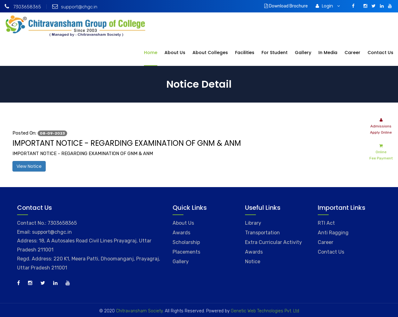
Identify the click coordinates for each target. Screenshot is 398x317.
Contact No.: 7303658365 (47, 223)
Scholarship (186, 242)
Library (253, 223)
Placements (186, 252)
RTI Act (326, 223)
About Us (174, 52)
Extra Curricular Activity (273, 242)
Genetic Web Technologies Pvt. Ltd (264, 311)
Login (328, 6)
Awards (181, 233)
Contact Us (380, 52)
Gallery (303, 52)
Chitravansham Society (139, 311)
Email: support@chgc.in (44, 232)
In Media (327, 52)
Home (150, 52)
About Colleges (210, 52)
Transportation (262, 233)
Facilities (244, 52)
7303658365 (23, 7)
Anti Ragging (333, 233)
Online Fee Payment (381, 151)
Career (352, 52)
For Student (274, 52)
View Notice (29, 166)
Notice (252, 261)
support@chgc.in (74, 7)
